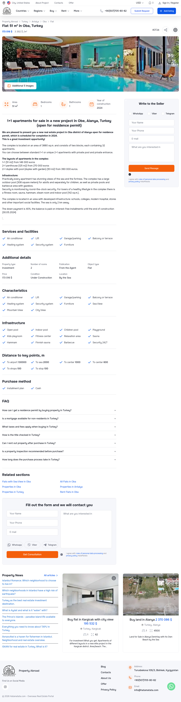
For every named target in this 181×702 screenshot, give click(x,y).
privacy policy (72, 556)
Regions (39, 10)
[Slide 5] (90, 88)
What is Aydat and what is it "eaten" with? (24, 610)
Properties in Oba (11, 486)
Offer (71, 3)
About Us (106, 678)
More (78, 10)
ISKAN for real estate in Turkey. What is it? (24, 646)
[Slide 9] (104, 88)
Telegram (170, 113)
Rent (65, 10)
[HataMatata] (9, 671)
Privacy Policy (108, 689)
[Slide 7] (97, 88)
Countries (22, 10)
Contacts (58, 3)
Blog (103, 666)
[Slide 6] (94, 88)
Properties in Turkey (13, 491)
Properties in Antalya (71, 486)
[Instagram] (5, 687)
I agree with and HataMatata (86, 554)
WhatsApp (138, 113)
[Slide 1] (77, 88)
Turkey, (87, 628)
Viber (154, 113)
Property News (12, 575)
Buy (53, 10)
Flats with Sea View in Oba (16, 481)
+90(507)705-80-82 (145, 680)
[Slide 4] (87, 88)
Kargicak (96, 628)
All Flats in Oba (68, 481)
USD (140, 2)
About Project (42, 3)
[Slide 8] (101, 88)
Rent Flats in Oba (69, 491)
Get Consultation (32, 554)
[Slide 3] (83, 88)
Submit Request (141, 11)
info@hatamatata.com (146, 690)
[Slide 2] (80, 88)
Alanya (156, 624)
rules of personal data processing (89, 553)
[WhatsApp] (171, 686)
